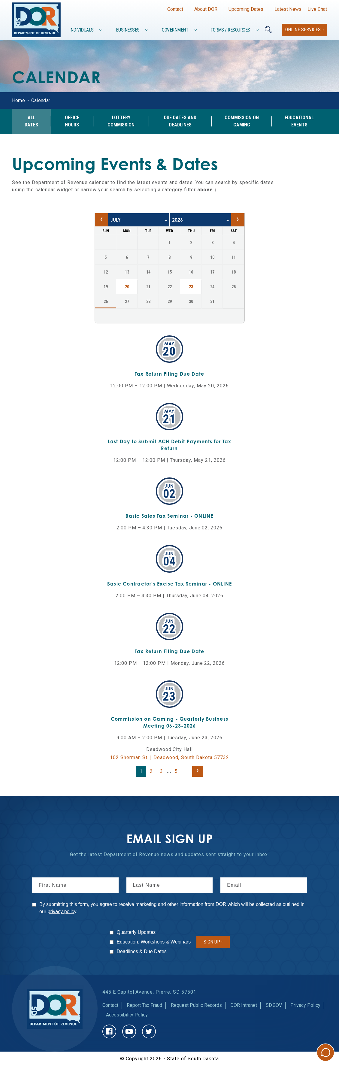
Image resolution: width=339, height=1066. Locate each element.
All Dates (31, 121)
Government (175, 30)
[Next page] (197, 771)
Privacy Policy (305, 1005)
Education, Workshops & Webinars (154, 941)
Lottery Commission (121, 121)
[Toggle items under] (101, 30)
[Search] (268, 29)
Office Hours (72, 121)
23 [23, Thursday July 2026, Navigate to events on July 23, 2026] (191, 286)
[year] (200, 219)
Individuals (81, 30)
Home (18, 100)
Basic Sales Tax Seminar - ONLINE (169, 516)
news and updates (182, 854)
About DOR (205, 9)
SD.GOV (274, 1005)
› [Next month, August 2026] (237, 218)
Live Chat (317, 9)
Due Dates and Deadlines (180, 121)
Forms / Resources (230, 30)
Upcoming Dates (246, 9)
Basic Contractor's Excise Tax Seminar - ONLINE (169, 584)
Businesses (128, 30)
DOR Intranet (243, 1005)
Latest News (287, 9)
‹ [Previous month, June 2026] (101, 218)
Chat (325, 1052)
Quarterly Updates (136, 932)
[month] (138, 219)
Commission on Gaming (242, 121)
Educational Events (299, 121)
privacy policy (62, 911)
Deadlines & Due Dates (142, 951)
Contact (175, 9)
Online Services (303, 29)
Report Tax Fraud (144, 1005)
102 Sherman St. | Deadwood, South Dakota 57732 (169, 757)
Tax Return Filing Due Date (169, 374)
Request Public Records (196, 1005)
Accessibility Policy (127, 1015)
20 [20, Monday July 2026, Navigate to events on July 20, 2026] (127, 286)
